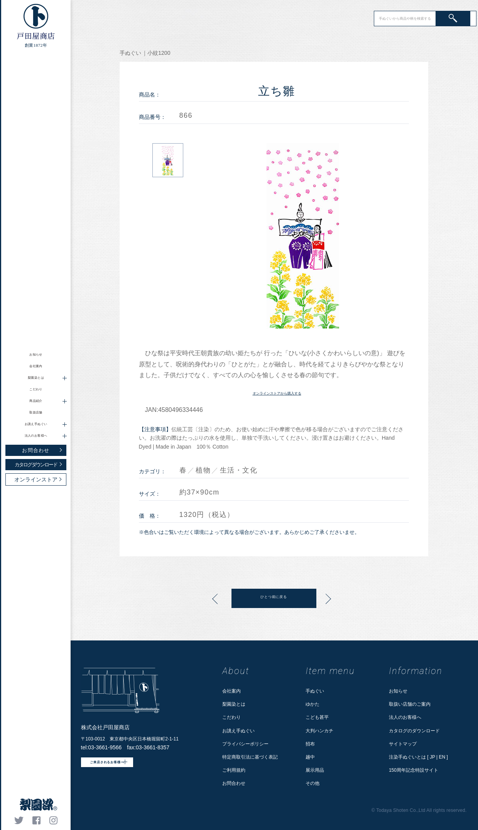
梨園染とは (233, 704)
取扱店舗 (36, 412)
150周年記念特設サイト (413, 770)
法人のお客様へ (405, 717)
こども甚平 (317, 717)
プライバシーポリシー (245, 744)
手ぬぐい (315, 691)
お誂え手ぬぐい (238, 730)
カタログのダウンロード (414, 730)
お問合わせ (233, 783)
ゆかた (312, 704)
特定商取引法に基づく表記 (250, 757)
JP (432, 757)
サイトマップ (403, 744)
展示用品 (315, 770)
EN (442, 757)
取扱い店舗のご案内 (410, 704)
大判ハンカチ (319, 730)
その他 (312, 783)
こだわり (36, 389)
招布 (310, 744)
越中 (310, 757)
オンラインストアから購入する (277, 392)
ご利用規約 (233, 770)
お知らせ (36, 354)
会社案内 (36, 366)
